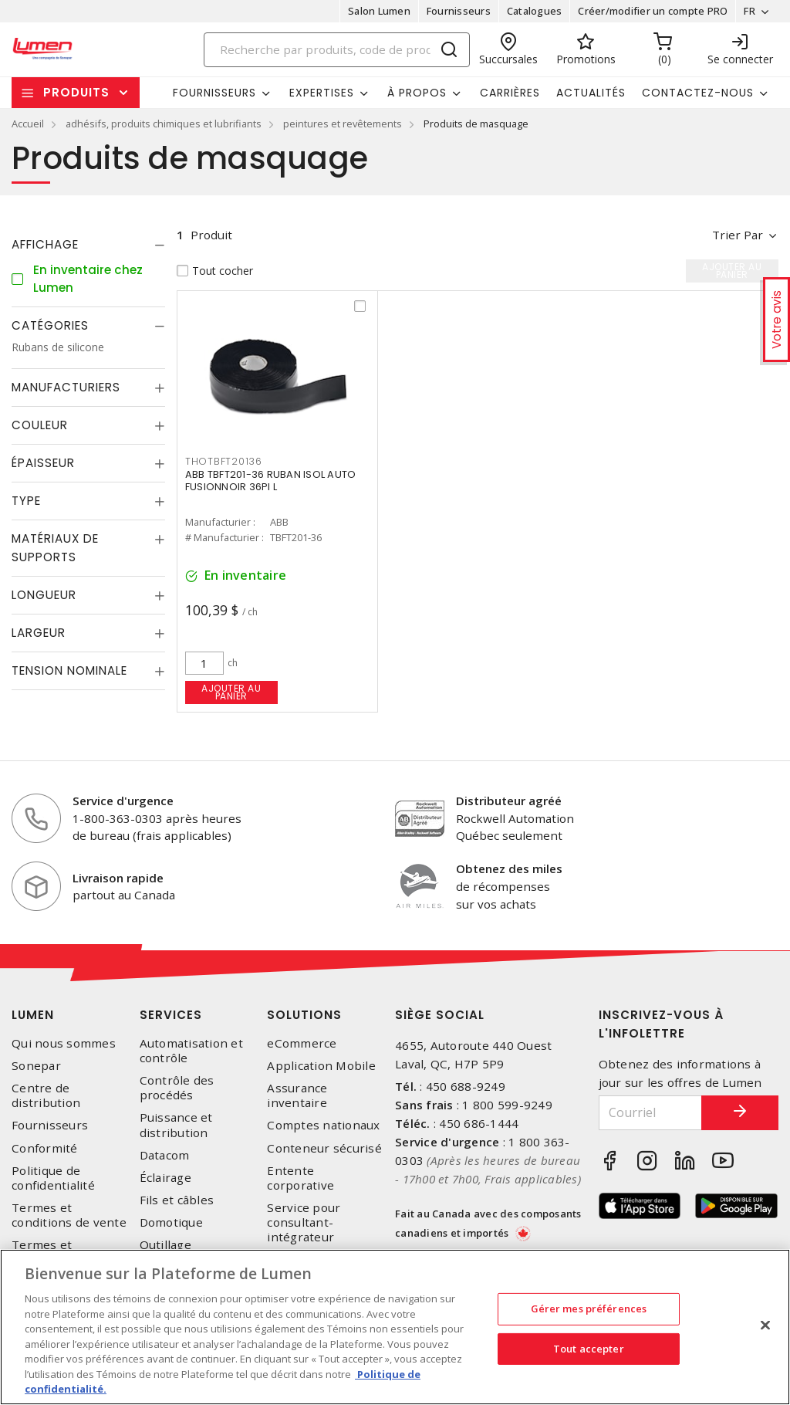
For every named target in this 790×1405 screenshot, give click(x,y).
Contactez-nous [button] (698, 92)
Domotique (171, 1222)
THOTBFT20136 (223, 461)
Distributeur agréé (509, 800)
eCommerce (301, 1043)
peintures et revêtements (342, 123)
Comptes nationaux (323, 1125)
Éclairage (165, 1177)
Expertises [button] (321, 92)
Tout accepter (588, 1349)
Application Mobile (321, 1065)
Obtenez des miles (509, 868)
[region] (395, 1327)
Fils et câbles (177, 1200)
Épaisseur (43, 463)
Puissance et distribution (176, 1124)
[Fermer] (765, 1325)
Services (171, 1015)
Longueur (44, 595)
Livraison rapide (118, 877)
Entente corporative (300, 1178)
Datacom (165, 1155)
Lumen (33, 1015)
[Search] (337, 49)
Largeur (39, 633)
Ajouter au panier (231, 692)
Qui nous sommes (64, 1043)
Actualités (591, 92)
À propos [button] (417, 92)
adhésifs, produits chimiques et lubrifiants (164, 123)
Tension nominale (69, 670)
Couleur (40, 425)
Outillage (165, 1244)
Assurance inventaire (297, 1095)
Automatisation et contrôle (191, 1050)
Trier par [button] (737, 234)
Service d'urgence (123, 800)
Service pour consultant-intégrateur (303, 1222)
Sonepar (36, 1065)
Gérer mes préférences (589, 1308)
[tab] (88, 244)
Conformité (45, 1148)
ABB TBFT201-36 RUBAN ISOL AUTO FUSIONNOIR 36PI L (270, 480)
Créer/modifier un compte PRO (653, 11)
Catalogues (534, 11)
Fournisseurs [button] (214, 92)
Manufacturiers (66, 387)
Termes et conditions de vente (69, 1215)
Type (26, 501)
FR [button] (749, 11)
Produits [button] (76, 92)
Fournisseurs (459, 11)
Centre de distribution (46, 1095)
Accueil (28, 123)
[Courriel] (651, 1112)
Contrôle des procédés (177, 1087)
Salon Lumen (379, 11)
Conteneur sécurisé (324, 1148)
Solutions (304, 1015)
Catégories (50, 325)
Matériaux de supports (55, 547)
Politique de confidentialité (53, 1178)
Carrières (510, 92)
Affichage (45, 244)
